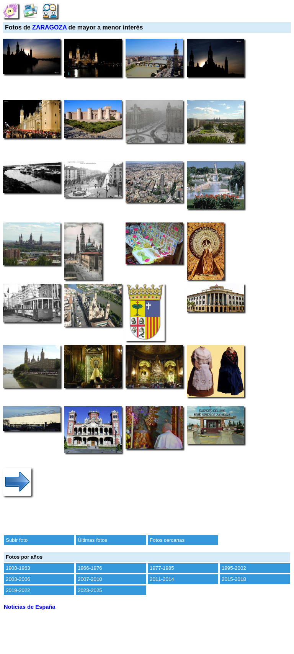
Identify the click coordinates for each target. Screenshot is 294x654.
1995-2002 (234, 568)
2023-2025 (90, 590)
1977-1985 (162, 568)
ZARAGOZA (49, 27)
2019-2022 (18, 590)
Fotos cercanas (167, 540)
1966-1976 (90, 568)
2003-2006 (18, 579)
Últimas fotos (92, 540)
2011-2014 (162, 579)
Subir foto (17, 540)
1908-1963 (18, 568)
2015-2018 (234, 579)
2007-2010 (90, 579)
